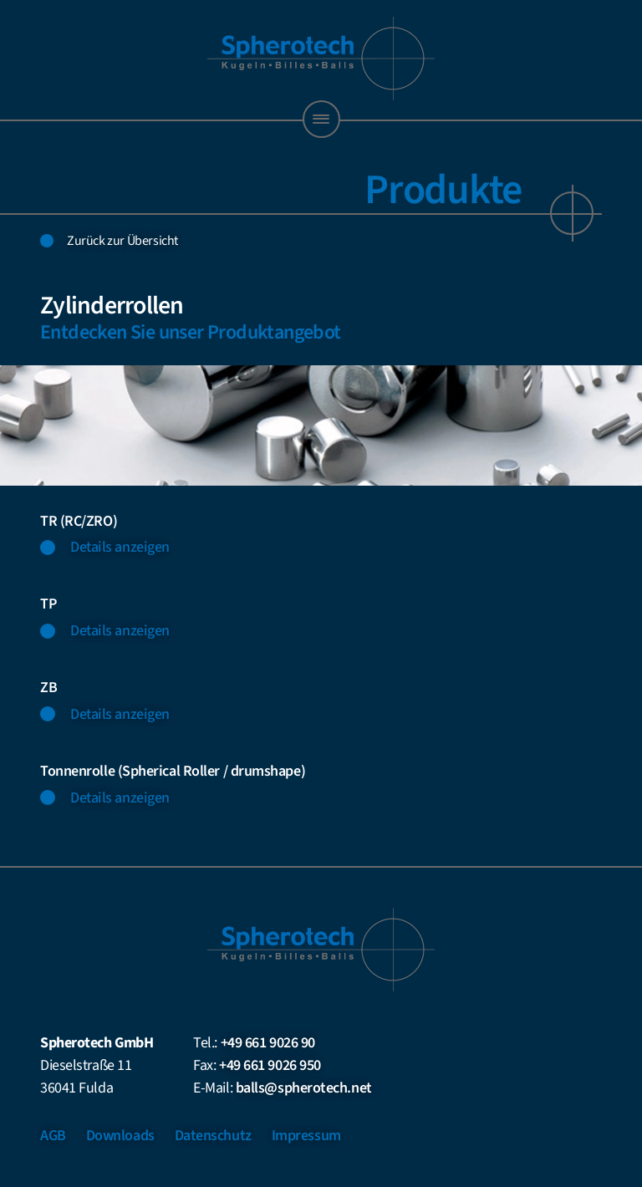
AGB (53, 1135)
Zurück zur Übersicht (122, 241)
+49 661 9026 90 (268, 1042)
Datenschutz (213, 1135)
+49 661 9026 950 (270, 1065)
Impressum (306, 1135)
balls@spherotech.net (304, 1087)
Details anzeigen (120, 547)
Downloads (120, 1135)
